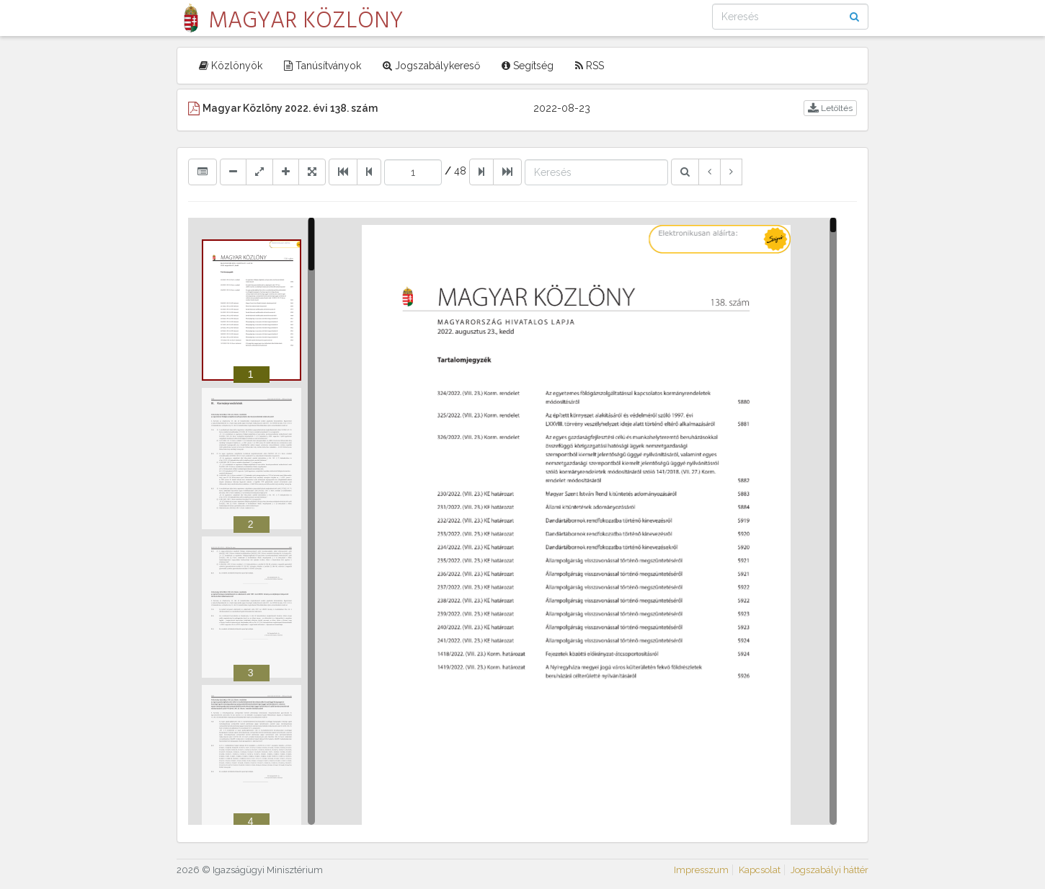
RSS (589, 65)
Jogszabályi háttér (829, 869)
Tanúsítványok (322, 65)
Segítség (527, 65)
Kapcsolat (760, 869)
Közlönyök (230, 65)
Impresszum (701, 869)
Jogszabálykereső (431, 65)
